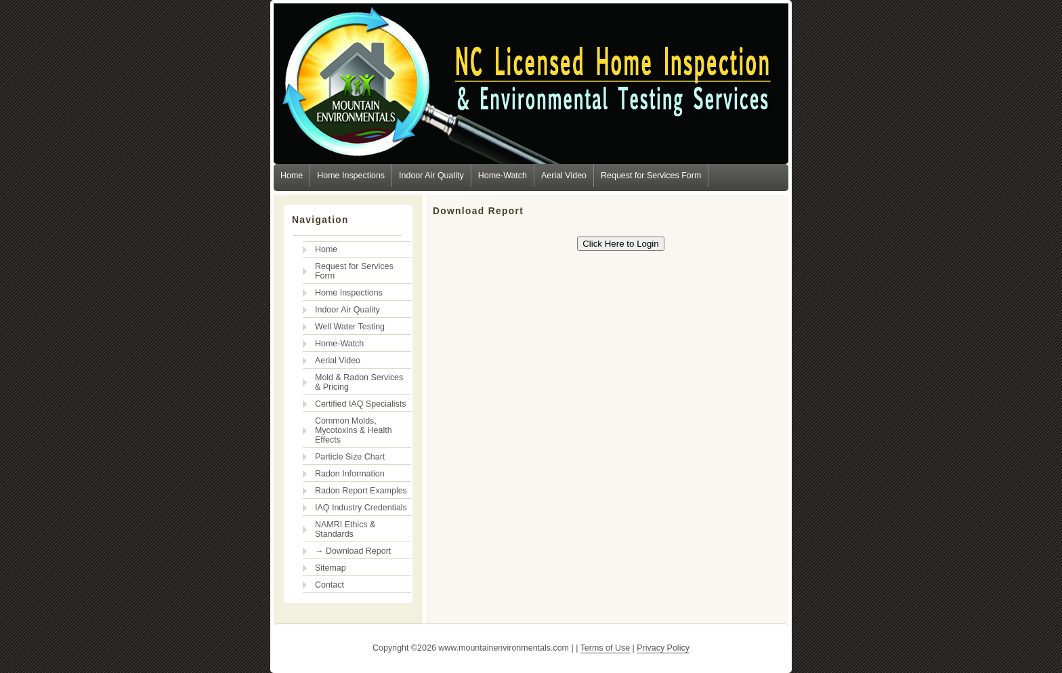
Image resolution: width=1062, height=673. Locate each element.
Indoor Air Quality (431, 175)
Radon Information (350, 473)
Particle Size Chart (350, 457)
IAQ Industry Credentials (361, 507)
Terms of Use (605, 648)
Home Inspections (351, 175)
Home (291, 175)
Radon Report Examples (361, 490)
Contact (329, 585)
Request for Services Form (651, 175)
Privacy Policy (663, 648)
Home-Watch (502, 175)
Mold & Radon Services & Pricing (359, 382)
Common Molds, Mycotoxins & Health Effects (353, 430)
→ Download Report (353, 551)
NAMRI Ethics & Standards (345, 529)
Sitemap (330, 568)
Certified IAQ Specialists (360, 404)
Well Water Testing (350, 326)
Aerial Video (564, 175)
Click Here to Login (620, 244)
